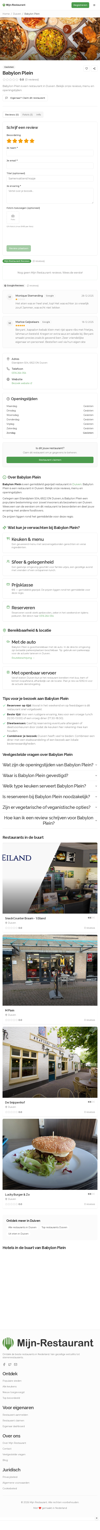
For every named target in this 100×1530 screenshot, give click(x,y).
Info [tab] (38, 114)
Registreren (80, 5)
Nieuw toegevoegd (13, 1392)
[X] (9, 1364)
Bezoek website (22, 383)
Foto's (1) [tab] (27, 114)
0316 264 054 (19, 372)
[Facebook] (4, 1364)
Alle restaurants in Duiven (22, 1227)
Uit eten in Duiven (18, 1233)
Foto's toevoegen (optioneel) (23, 208)
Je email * (12, 160)
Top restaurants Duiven (54, 1227)
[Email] (15, 1364)
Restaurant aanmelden (15, 1414)
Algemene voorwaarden (16, 1482)
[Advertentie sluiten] (97, 1518)
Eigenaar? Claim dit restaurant (25, 98)
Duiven (17, 13)
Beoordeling (14, 135)
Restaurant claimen (50, 459)
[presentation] (31, 236)
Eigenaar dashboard (14, 1426)
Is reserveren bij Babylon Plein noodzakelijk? (50, 796)
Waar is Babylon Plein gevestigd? (50, 775)
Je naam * (12, 147)
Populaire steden (12, 1380)
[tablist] (23, 114)
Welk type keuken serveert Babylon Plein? (50, 786)
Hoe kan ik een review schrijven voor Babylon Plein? (50, 820)
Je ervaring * (14, 186)
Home (6, 13)
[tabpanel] (50, 235)
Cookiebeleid (10, 1488)
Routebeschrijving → (23, 657)
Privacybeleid (10, 1477)
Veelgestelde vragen (14, 1454)
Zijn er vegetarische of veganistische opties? (50, 807)
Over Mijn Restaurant (14, 1443)
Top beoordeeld (11, 1398)
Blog (5, 1460)
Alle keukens (10, 1386)
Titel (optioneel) (16, 173)
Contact (7, 1448)
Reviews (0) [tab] (12, 114)
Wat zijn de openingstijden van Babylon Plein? (50, 764)
